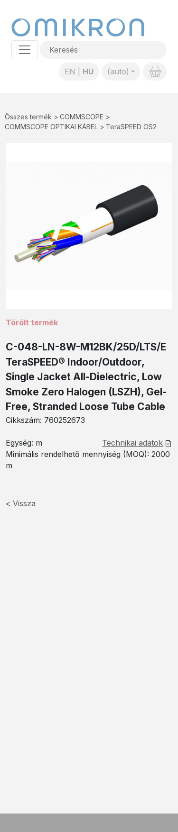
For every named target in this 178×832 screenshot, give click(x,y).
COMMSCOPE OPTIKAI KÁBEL (51, 127)
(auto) (118, 71)
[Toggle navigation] (24, 49)
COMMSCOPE (81, 117)
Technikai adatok (132, 442)
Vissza (24, 503)
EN (70, 71)
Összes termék (28, 117)
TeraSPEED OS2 (131, 127)
